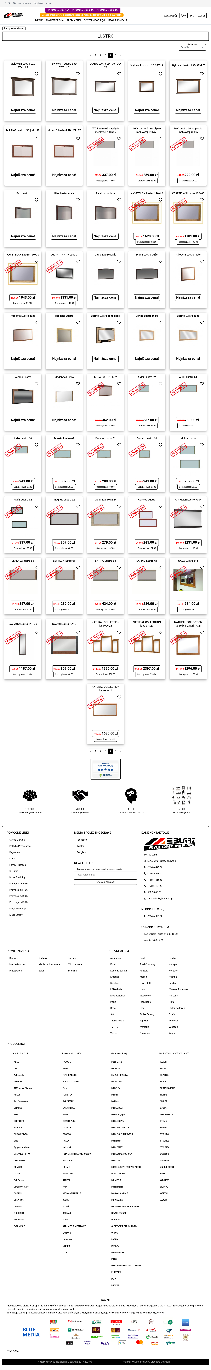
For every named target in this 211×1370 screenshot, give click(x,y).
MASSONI (115, 1068)
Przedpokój (145, 1002)
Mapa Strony (16, 914)
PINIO (114, 1259)
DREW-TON (19, 1200)
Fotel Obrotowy (147, 964)
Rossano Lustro (64, 315)
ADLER (17, 1062)
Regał (113, 1008)
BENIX (17, 1114)
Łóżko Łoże (116, 989)
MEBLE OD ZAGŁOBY (121, 1127)
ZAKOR (163, 1200)
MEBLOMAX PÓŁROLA (121, 1154)
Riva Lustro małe (64, 193)
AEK (16, 1068)
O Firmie (13, 871)
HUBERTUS (68, 1173)
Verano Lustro (23, 377)
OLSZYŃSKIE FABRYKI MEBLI (124, 1226)
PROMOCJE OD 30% (107, 10)
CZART (17, 1173)
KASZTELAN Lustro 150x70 (23, 254)
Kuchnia (173, 976)
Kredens (114, 976)
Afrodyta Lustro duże (23, 315)
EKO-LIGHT (19, 1213)
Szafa (172, 1014)
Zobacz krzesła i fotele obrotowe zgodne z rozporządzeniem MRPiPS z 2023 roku (82, 15)
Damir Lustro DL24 (105, 499)
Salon (42, 970)
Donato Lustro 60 (147, 438)
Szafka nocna (117, 1020)
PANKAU (115, 1246)
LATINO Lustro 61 (146, 560)
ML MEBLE (116, 1180)
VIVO (162, 1173)
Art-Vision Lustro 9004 (188, 499)
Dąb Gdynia (19, 1180)
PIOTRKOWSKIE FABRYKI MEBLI (126, 1266)
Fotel (112, 964)
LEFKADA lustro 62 (23, 560)
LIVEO (65, 1252)
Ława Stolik (146, 983)
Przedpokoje (15, 970)
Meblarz (115, 1101)
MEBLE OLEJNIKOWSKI (122, 1134)
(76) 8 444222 (153, 867)
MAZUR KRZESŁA (119, 1075)
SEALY (163, 1081)
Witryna (114, 1033)
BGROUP (18, 1127)
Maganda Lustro (64, 377)
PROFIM (115, 1285)
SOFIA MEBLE (166, 1114)
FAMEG (66, 1068)
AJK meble (19, 1075)
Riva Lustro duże (105, 193)
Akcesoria (115, 958)
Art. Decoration (21, 1101)
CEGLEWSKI (19, 1160)
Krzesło (143, 976)
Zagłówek (145, 1033)
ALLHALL (18, 1081)
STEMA (163, 1121)
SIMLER (163, 1101)
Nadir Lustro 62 (23, 499)
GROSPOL (67, 1134)
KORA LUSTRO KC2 (105, 377)
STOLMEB (164, 1141)
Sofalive (163, 1108)
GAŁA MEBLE (69, 1108)
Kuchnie (72, 958)
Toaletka (173, 1020)
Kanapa (173, 964)
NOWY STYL (117, 1220)
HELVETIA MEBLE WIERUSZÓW (77, 1154)
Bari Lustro (22, 193)
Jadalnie (43, 958)
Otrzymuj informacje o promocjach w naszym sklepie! (99, 869)
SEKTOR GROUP (167, 1088)
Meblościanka (117, 995)
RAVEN (163, 1062)
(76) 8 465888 (153, 879)
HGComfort (68, 1160)
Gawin (65, 1114)
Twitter (80, 846)
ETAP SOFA (19, 1220)
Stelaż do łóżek (177, 1008)
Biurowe (13, 958)
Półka (113, 1002)
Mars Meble (116, 1062)
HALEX (66, 1141)
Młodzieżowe (75, 964)
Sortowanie (192, 44)
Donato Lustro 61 (105, 438)
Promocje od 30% (18, 902)
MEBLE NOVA (117, 1121)
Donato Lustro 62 (64, 438)
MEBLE (39, 20)
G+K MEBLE (68, 1101)
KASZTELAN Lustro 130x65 (188, 193)
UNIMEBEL (165, 1160)
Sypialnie (72, 970)
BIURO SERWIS (21, 1134)
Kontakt (49, 3)
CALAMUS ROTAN (22, 1154)
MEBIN (114, 1095)
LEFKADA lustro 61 (64, 560)
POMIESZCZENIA (55, 20)
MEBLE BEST (117, 1108)
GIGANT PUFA (69, 1121)
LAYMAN (67, 1233)
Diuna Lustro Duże (147, 254)
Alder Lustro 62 (147, 377)
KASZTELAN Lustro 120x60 (147, 193)
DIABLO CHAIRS (21, 1187)
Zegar (172, 1033)
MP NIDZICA (117, 1200)
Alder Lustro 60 (23, 438)
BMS (16, 1141)
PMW (113, 1279)
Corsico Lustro (146, 499)
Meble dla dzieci (17, 964)
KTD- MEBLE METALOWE (74, 1226)
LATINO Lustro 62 (105, 560)
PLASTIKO (116, 1272)
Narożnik (173, 995)
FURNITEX (67, 1095)
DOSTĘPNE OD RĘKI (94, 20)
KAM (65, 1187)
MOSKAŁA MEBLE (119, 1193)
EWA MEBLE (19, 1226)
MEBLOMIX (116, 1160)
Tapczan (144, 1020)
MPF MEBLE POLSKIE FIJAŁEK (125, 1206)
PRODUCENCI (74, 20)
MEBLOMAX (116, 1147)
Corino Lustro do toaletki (105, 315)
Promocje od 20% (18, 896)
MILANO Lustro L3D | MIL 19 (23, 130)
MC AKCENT (117, 1081)
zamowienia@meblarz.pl (158, 898)
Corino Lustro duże (188, 315)
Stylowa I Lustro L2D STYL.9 (146, 65)
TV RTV (114, 1027)
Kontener (173, 970)
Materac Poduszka (178, 989)
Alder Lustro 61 (188, 377)
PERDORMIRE (117, 1252)
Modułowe (145, 995)
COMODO (18, 1167)
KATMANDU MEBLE (72, 1193)
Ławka (172, 983)
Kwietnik (114, 983)
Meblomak (116, 1141)
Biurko (172, 958)
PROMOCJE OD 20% (82, 10)
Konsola (144, 970)
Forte (65, 1088)
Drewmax (18, 1206)
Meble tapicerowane (49, 964)
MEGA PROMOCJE (117, 20)
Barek (143, 958)
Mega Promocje (17, 908)
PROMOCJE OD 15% (58, 10)
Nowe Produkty (17, 877)
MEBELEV (115, 1088)
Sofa (142, 1008)
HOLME (66, 1167)
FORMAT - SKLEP (71, 1081)
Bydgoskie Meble (21, 1147)
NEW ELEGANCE (118, 1213)
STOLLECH (165, 1134)
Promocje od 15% (18, 889)
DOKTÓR (18, 1193)
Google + (81, 852)
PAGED (114, 1239)
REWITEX (164, 1075)
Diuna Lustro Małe (105, 254)
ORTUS (114, 1233)
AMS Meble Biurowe (23, 1088)
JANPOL (66, 1180)
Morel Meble (117, 1187)
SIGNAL (163, 1095)
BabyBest (18, 1108)
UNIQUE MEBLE (167, 1167)
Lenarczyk (67, 1239)
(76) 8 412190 (153, 886)
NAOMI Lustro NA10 (64, 623)
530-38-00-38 (152, 892)
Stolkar (163, 1127)
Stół (112, 1014)
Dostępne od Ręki (18, 883)
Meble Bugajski (118, 1114)
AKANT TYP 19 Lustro (64, 254)
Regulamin (38, 3)
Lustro (143, 989)
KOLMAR (67, 1213)
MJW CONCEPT (118, 1173)
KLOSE (66, 1200)
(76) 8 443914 (153, 873)
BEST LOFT (19, 1121)
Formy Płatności (17, 865)
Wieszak (173, 1027)
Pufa (171, 1002)
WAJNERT (165, 1180)
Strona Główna (24, 3)
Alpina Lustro (188, 438)
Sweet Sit (164, 1154)
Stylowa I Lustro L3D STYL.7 (188, 65)
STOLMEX (164, 1147)
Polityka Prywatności (20, 846)
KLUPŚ (66, 1206)
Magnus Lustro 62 (64, 499)
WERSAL (164, 1187)
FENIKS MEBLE (70, 1075)
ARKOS (17, 1095)
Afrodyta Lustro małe (188, 254)
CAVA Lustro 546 (188, 560)
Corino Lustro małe (147, 315)
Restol (163, 1068)
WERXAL (164, 1193)
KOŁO (65, 1220)
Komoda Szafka (118, 970)
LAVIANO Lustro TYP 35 (23, 623)
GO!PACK (67, 1127)
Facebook (82, 839)
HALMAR (67, 1147)
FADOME (67, 1062)
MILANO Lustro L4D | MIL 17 (64, 130)
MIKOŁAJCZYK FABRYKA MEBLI (126, 1167)
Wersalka (144, 1027)
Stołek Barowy (147, 1014)
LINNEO (66, 1246)
